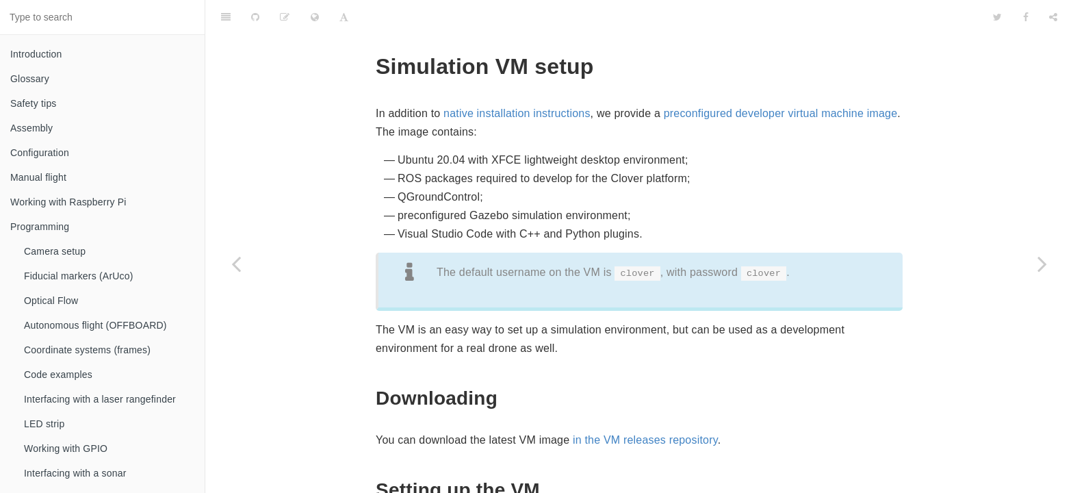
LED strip (44, 423)
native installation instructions (517, 79)
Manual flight (38, 177)
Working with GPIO (65, 448)
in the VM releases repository (645, 406)
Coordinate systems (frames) (87, 349)
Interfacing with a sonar (75, 473)
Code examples (58, 374)
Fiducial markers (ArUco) (78, 275)
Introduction (36, 54)
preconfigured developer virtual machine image (781, 79)
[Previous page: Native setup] (236, 263)
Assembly (31, 128)
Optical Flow (51, 300)
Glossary (29, 78)
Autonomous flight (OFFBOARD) (95, 325)
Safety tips (33, 103)
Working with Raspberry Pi (68, 202)
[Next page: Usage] (1042, 263)
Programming (39, 226)
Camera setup (55, 251)
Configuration (39, 152)
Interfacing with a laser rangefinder (100, 399)
